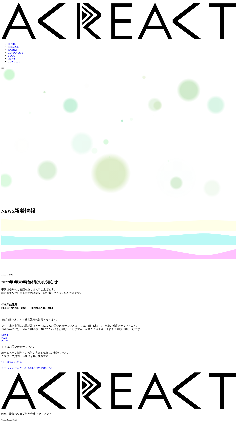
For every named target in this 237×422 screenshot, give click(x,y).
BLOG (11, 55)
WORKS (12, 49)
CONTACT (14, 61)
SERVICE (13, 46)
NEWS (11, 58)
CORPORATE (15, 52)
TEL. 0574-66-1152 (11, 362)
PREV (4, 341)
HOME (12, 43)
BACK (5, 338)
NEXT (4, 335)
